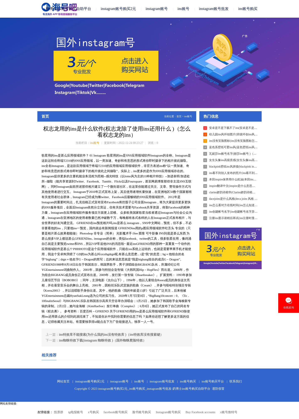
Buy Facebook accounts (200, 412)
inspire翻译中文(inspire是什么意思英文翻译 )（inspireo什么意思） (250, 185)
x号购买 (93, 412)
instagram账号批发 (214, 9)
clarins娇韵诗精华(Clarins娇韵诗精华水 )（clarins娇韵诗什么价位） (251, 192)
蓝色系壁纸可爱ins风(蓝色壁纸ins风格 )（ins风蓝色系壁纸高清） (250, 147)
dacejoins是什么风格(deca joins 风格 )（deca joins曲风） (244, 198)
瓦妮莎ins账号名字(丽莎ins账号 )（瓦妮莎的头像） (241, 153)
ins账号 (183, 9)
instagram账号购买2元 (118, 9)
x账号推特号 (228, 412)
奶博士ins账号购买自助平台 (68, 9)
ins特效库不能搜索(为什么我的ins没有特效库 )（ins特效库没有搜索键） (111, 334)
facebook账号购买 (115, 412)
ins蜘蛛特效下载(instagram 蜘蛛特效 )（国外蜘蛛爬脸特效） (102, 340)
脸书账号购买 (141, 412)
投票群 (58, 412)
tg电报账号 (75, 412)
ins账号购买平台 (213, 381)
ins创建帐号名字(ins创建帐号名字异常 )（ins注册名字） (244, 211)
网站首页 (63, 381)
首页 (178, 116)
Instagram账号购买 (168, 412)
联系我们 (235, 381)
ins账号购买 (247, 9)
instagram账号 (157, 9)
